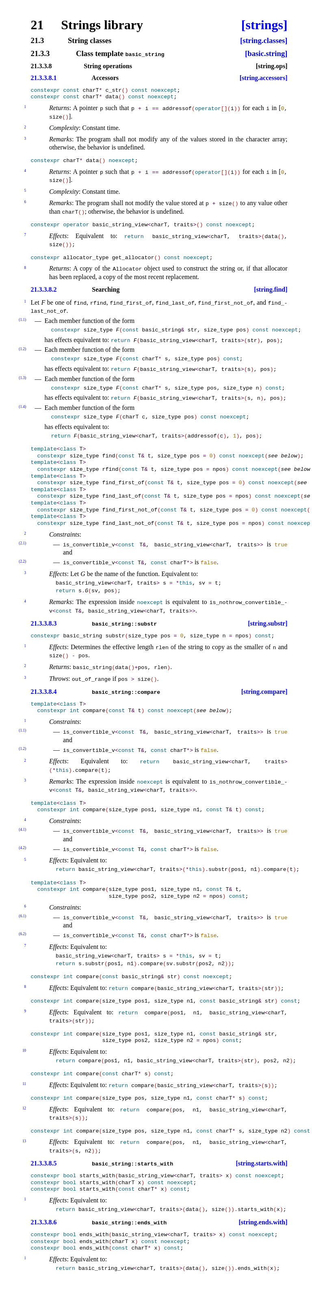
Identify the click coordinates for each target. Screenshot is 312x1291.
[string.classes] (264, 41)
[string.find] (270, 289)
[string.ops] (272, 66)
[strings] (264, 24)
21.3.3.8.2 (44, 289)
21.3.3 (40, 54)
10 (24, 1050)
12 (24, 1108)
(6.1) (22, 916)
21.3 (37, 41)
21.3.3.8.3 (44, 623)
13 (24, 1141)
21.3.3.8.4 (44, 692)
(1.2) (22, 349)
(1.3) (22, 378)
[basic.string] (266, 54)
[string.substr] (267, 623)
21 (37, 24)
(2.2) (22, 561)
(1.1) (22, 320)
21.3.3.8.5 (44, 1163)
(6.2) (22, 934)
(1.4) (22, 407)
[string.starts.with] (261, 1163)
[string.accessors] (264, 78)
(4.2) (22, 848)
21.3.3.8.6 (44, 1222)
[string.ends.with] (263, 1222)
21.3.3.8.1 (44, 78)
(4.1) (22, 829)
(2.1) (22, 543)
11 (24, 1084)
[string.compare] (264, 692)
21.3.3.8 (41, 66)
